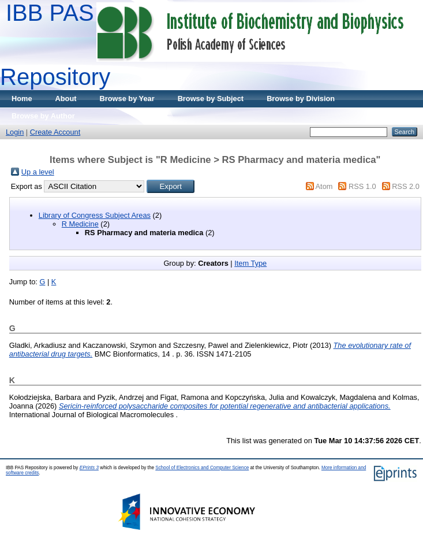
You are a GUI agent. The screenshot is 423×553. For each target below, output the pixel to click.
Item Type (250, 263)
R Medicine (80, 224)
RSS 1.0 (362, 186)
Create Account (55, 132)
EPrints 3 (89, 467)
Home (22, 98)
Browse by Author (43, 116)
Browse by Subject (211, 98)
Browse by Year (127, 98)
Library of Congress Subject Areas (95, 215)
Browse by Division (301, 98)
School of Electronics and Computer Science (202, 467)
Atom (324, 186)
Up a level (37, 172)
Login (15, 132)
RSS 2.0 (406, 186)
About (66, 98)
